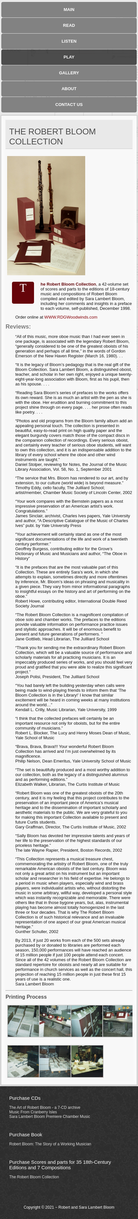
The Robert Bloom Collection (34, 1177)
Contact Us (69, 104)
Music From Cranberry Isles (33, 1112)
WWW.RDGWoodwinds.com (71, 317)
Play (68, 57)
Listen (69, 41)
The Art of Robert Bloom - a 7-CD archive (44, 1107)
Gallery (69, 72)
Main (68, 9)
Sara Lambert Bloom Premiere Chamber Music (49, 1116)
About (69, 88)
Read (69, 25)
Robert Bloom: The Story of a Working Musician (50, 1144)
